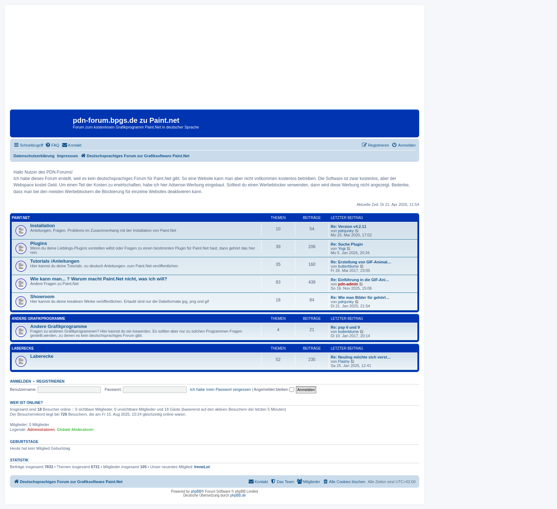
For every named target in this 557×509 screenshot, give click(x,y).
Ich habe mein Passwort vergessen (220, 389)
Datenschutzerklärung (34, 156)
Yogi (342, 248)
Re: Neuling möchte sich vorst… (361, 357)
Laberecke (23, 348)
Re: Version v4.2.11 (348, 226)
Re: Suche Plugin (347, 244)
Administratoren (41, 429)
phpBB (196, 491)
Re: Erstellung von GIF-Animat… (361, 262)
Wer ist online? (26, 402)
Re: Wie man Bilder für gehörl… (360, 297)
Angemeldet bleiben (274, 389)
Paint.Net (21, 218)
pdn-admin (348, 284)
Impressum (67, 156)
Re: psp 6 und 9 (345, 327)
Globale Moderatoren (75, 429)
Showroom (42, 296)
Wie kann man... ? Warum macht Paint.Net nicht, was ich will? (98, 278)
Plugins (38, 243)
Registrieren (51, 381)
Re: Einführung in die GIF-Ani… (360, 280)
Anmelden (20, 381)
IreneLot (202, 467)
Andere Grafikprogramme (38, 319)
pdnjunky (346, 231)
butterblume (348, 266)
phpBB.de (238, 495)
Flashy (344, 361)
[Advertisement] (214, 59)
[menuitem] (52, 145)
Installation (42, 225)
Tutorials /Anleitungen (54, 261)
